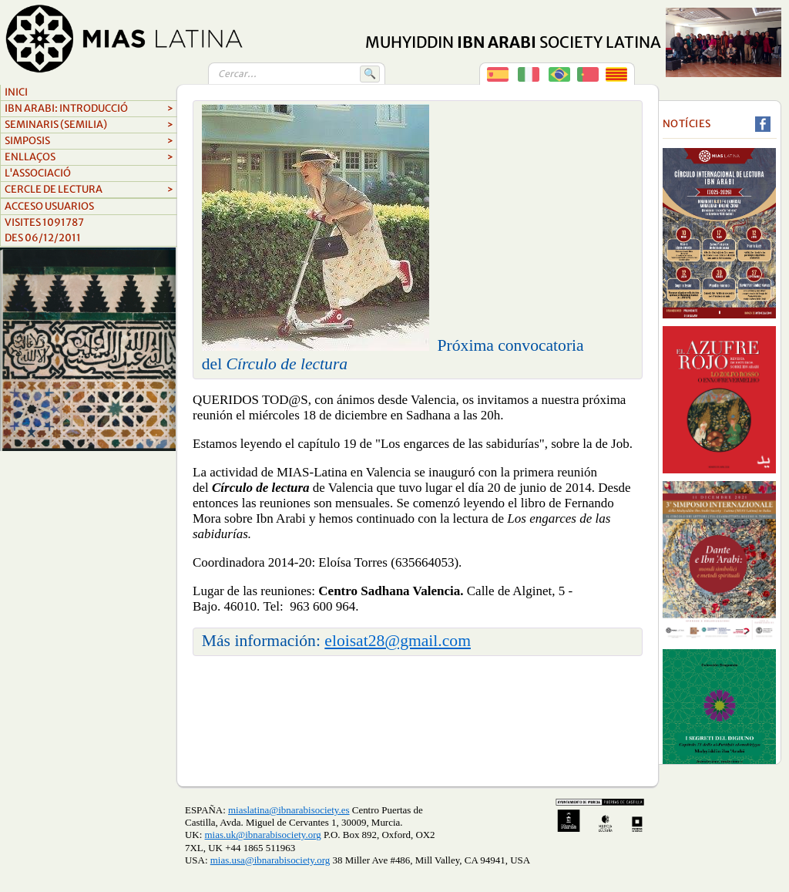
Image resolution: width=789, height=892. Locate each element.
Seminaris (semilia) (89, 125)
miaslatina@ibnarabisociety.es (288, 810)
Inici (16, 92)
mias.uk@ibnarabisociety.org (263, 834)
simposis (89, 141)
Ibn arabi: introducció (89, 108)
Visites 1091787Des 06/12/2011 (44, 230)
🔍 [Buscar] (370, 73)
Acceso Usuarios (49, 206)
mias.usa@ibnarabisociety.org (270, 860)
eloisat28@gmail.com (397, 640)
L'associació (38, 173)
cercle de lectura (89, 189)
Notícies (687, 123)
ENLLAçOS (89, 157)
